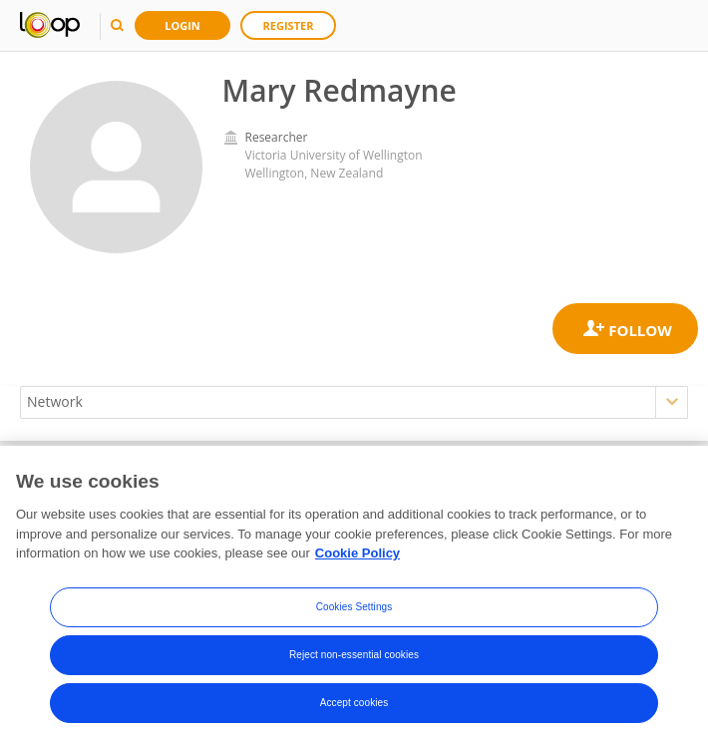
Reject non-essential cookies (354, 667)
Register (288, 25)
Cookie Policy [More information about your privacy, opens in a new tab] (357, 565)
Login (182, 25)
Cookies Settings (354, 619)
